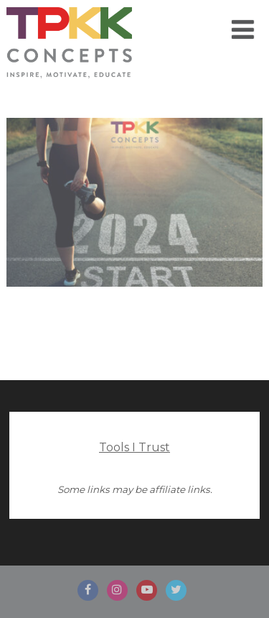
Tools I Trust (134, 447)
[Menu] (243, 29)
